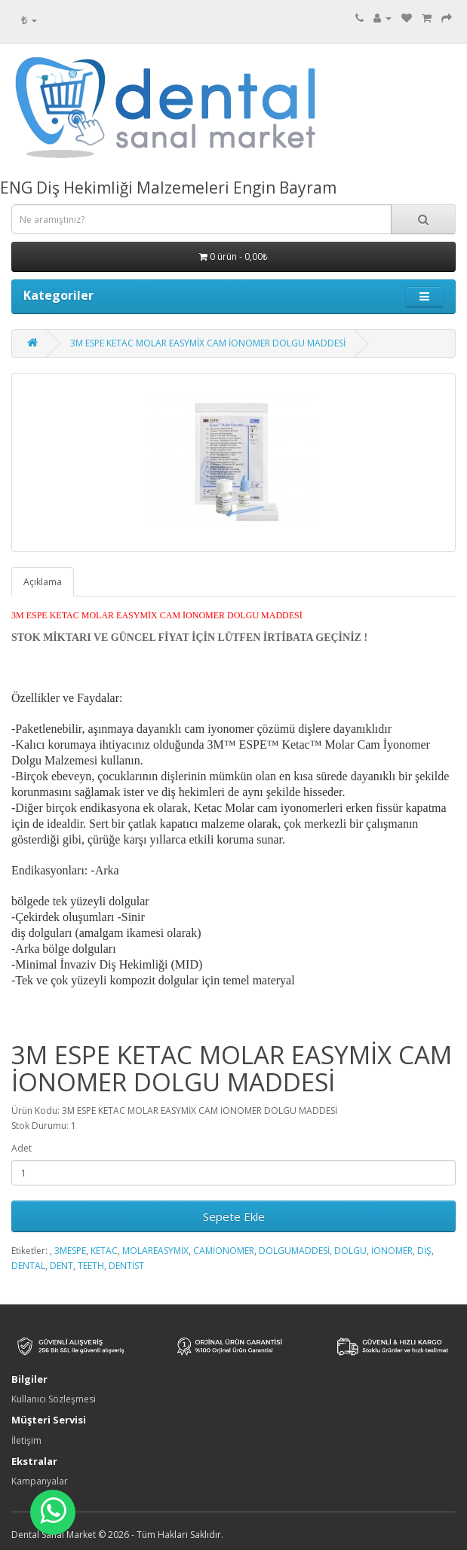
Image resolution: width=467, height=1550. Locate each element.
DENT (61, 1265)
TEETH (91, 1265)
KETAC (104, 1250)
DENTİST (126, 1265)
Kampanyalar (39, 1481)
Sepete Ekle (234, 1216)
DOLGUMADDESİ (294, 1250)
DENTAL (28, 1265)
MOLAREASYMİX (155, 1250)
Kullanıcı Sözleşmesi (53, 1399)
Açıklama (42, 581)
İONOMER (392, 1250)
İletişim (26, 1440)
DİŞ (424, 1250)
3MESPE (70, 1250)
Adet (21, 1148)
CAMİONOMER (223, 1250)
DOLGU (350, 1250)
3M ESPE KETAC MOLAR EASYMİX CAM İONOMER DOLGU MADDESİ (208, 343)
